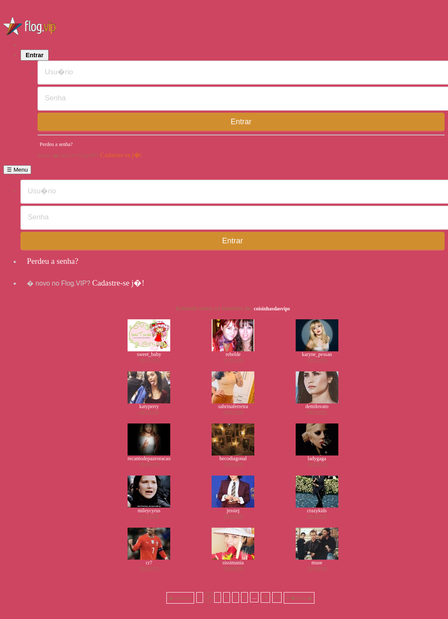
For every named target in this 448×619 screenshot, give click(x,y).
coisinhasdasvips (272, 309)
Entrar (35, 55)
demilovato (317, 406)
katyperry (149, 406)
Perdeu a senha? (56, 144)
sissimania (233, 563)
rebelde (233, 354)
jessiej (233, 511)
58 (265, 597)
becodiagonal (233, 458)
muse (316, 563)
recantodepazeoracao (149, 458)
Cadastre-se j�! (121, 155)
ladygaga (317, 458)
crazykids (317, 511)
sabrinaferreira (233, 406)
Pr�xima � (299, 598)
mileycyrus (149, 511)
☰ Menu (17, 169)
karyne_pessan (317, 354)
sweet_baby (149, 354)
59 (276, 597)
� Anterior (180, 598)
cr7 (149, 563)
